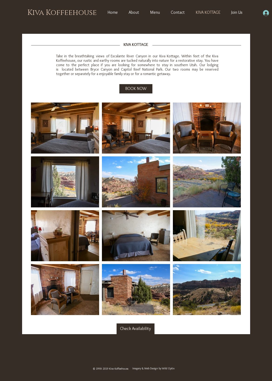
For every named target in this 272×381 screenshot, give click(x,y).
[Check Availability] (135, 328)
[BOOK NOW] (135, 88)
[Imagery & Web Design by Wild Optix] (153, 368)
